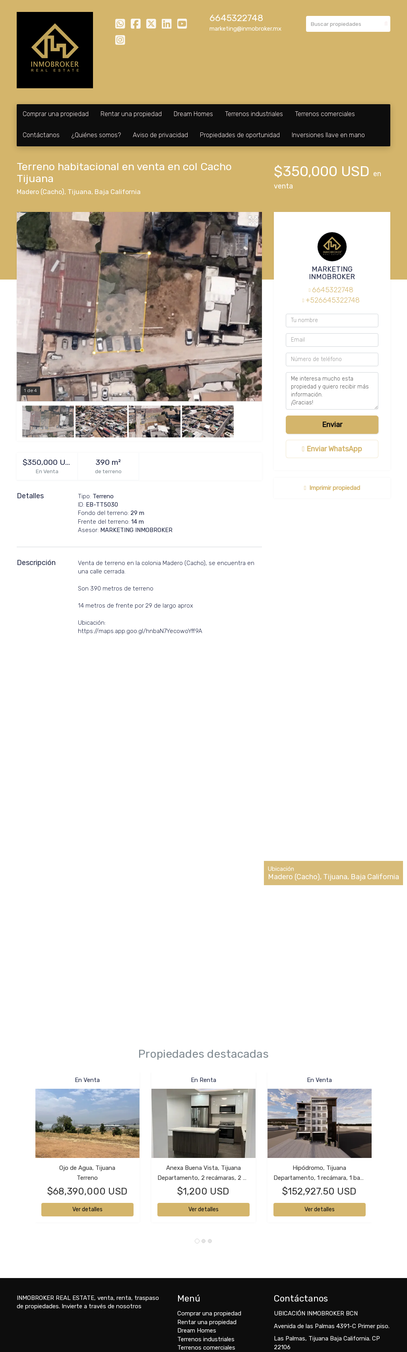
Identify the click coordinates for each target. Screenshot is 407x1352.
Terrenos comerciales (325, 114)
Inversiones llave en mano (328, 135)
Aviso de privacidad (160, 135)
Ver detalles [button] (87, 1209)
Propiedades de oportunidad (240, 135)
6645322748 (236, 18)
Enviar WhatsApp (332, 449)
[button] (26, 1151)
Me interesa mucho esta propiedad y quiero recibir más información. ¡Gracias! (332, 391)
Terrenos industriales (254, 114)
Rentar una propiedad (131, 114)
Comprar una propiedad (56, 114)
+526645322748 (333, 300)
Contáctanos (41, 135)
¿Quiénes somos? (96, 135)
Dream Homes (193, 114)
